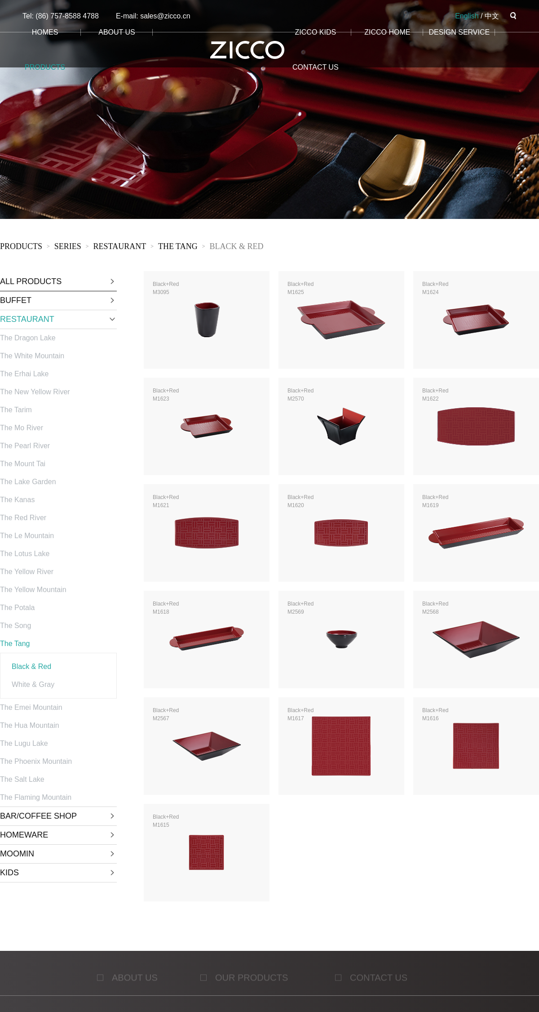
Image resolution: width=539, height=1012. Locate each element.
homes (45, 32)
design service (459, 32)
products (45, 67)
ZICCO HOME (387, 32)
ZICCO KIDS (315, 32)
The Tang (178, 247)
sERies (67, 247)
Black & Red (236, 247)
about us (116, 32)
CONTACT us (315, 67)
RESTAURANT (119, 247)
